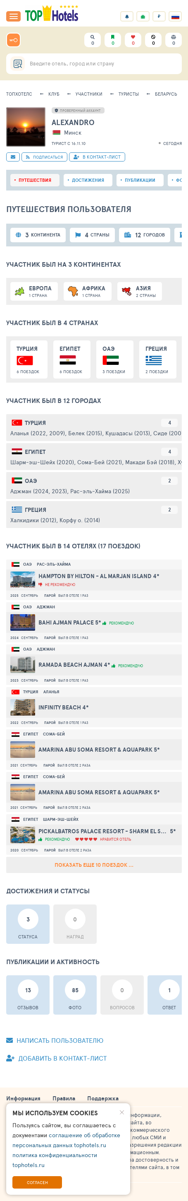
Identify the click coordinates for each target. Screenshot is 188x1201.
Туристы (129, 94)
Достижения (88, 180)
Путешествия (35, 180)
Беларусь (166, 94)
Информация (23, 1098)
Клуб (53, 94)
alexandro (73, 122)
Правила (63, 1098)
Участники (89, 94)
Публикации (140, 180)
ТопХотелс (19, 94)
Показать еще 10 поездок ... (94, 865)
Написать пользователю (54, 1040)
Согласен (37, 1182)
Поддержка (103, 1098)
